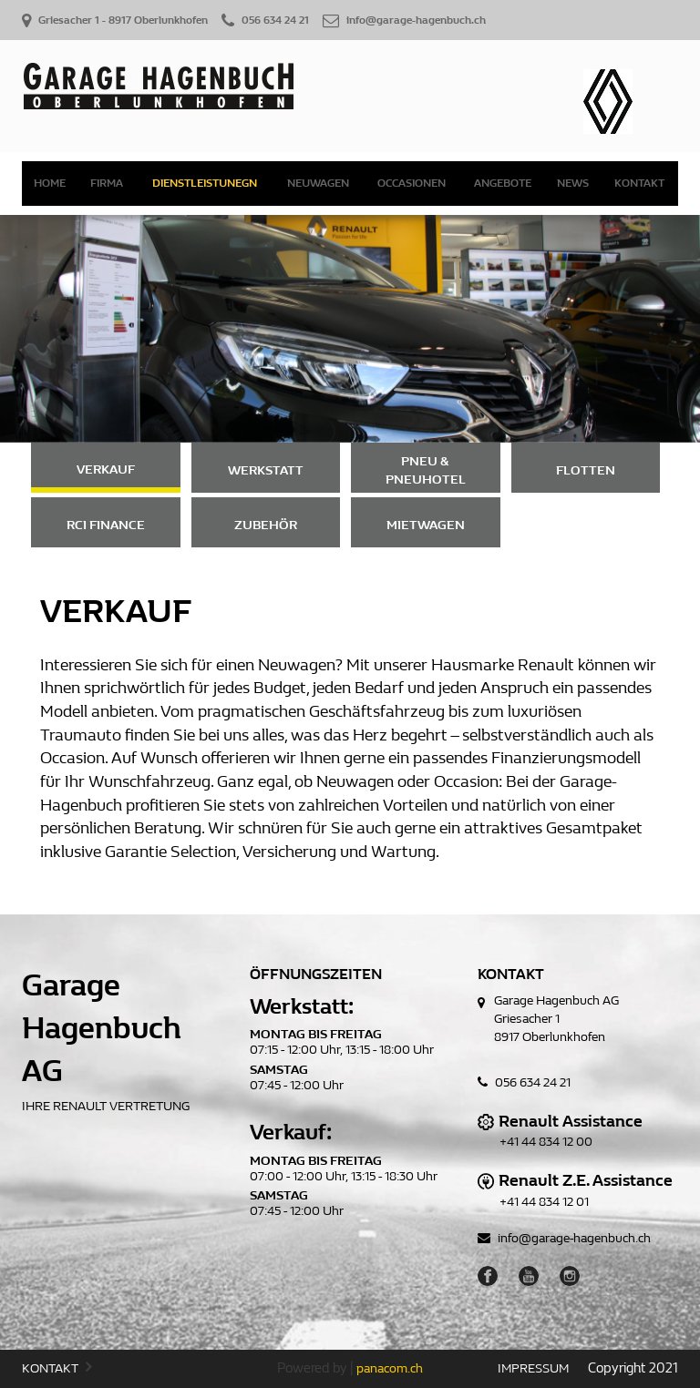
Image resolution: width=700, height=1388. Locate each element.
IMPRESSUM (533, 1368)
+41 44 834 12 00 (545, 1141)
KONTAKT (56, 1367)
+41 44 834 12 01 (544, 1201)
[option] (350, 329)
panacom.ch (389, 1368)
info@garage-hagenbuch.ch (564, 1238)
